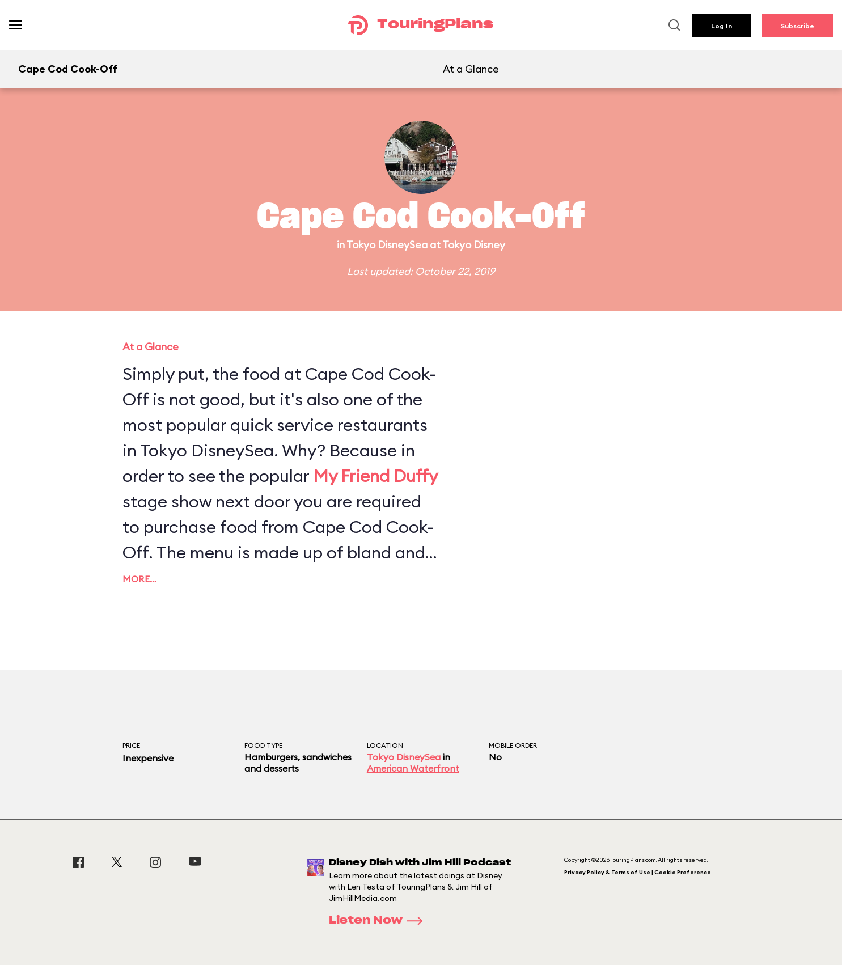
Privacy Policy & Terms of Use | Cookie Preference (637, 872)
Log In (721, 26)
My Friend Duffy (375, 475)
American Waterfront (413, 768)
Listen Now (379, 921)
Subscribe (797, 26)
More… (139, 579)
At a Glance (471, 68)
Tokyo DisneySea (387, 244)
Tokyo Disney (473, 244)
